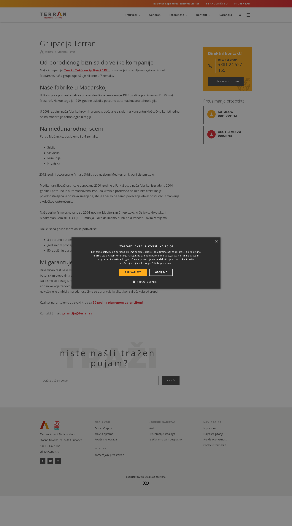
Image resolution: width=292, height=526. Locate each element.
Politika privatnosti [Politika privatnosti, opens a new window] (162, 262)
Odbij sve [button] (161, 272)
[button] (146, 281)
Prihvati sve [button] (133, 272)
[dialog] (146, 263)
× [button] (216, 241)
